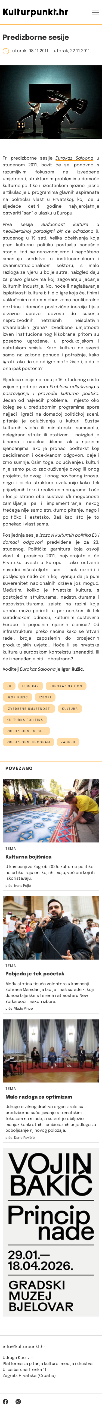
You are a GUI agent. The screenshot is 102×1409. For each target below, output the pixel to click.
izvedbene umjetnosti (29, 709)
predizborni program (28, 742)
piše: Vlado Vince (19, 1008)
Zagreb (68, 742)
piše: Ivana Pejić (18, 886)
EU (9, 686)
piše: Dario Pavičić (20, 1138)
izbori (45, 697)
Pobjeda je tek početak (34, 974)
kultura (70, 709)
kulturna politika (25, 720)
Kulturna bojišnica (28, 857)
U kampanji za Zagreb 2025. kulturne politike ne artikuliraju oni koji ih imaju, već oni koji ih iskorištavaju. (50, 873)
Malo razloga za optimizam (38, 1097)
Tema (10, 849)
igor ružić (17, 697)
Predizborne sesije (26, 731)
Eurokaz (30, 686)
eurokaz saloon (66, 686)
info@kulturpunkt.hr (24, 1347)
